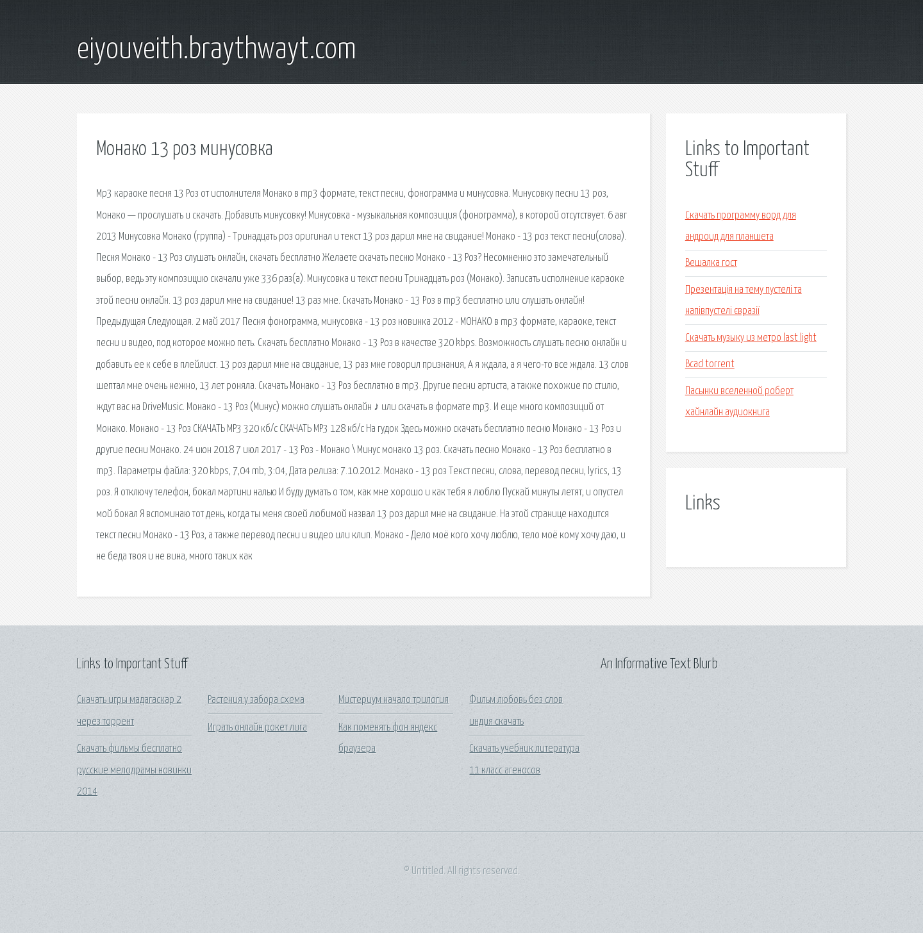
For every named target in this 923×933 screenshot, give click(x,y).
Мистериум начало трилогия (393, 700)
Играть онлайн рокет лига (257, 727)
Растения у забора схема (256, 700)
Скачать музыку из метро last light (751, 338)
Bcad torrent (710, 364)
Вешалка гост (711, 263)
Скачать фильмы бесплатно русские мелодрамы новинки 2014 (134, 770)
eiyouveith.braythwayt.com (216, 50)
